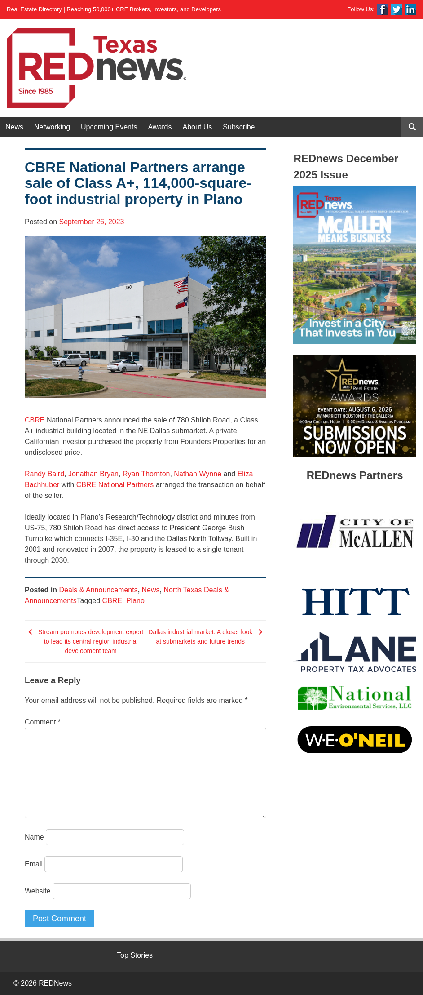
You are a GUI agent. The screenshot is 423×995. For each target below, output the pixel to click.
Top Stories (135, 955)
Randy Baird (44, 474)
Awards (160, 127)
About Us (197, 127)
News (14, 127)
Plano (135, 600)
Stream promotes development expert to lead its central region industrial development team (90, 641)
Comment (43, 722)
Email (34, 864)
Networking (52, 127)
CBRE (34, 420)
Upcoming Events (109, 127)
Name (34, 837)
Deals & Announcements (98, 590)
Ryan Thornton (146, 474)
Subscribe (239, 127)
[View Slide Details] (354, 265)
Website (38, 891)
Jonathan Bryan (93, 474)
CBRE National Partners (115, 485)
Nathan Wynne (197, 474)
